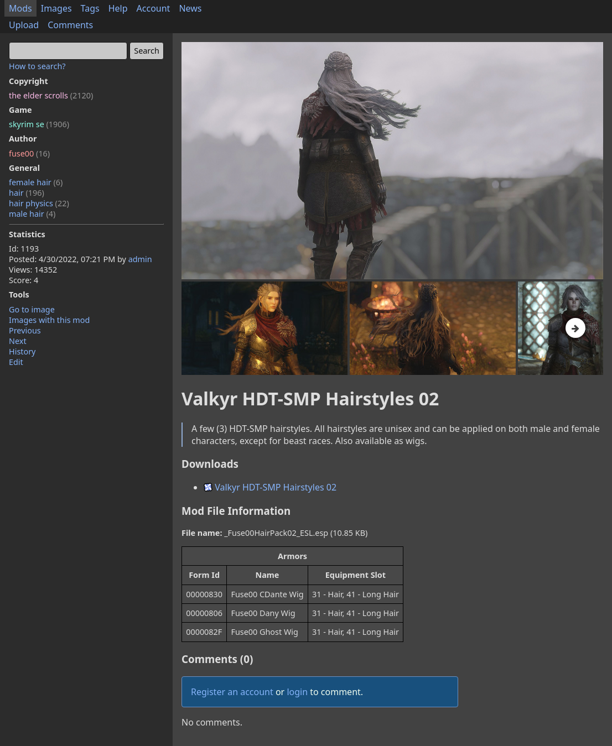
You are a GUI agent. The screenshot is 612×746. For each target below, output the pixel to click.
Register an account (232, 692)
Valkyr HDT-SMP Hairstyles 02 (270, 487)
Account (153, 8)
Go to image (32, 309)
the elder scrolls (51, 95)
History (22, 351)
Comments (70, 25)
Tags (90, 8)
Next (18, 341)
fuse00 (29, 153)
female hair (36, 182)
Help (118, 8)
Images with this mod (49, 320)
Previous (25, 330)
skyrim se (39, 124)
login (297, 692)
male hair (32, 213)
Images (56, 8)
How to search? (37, 66)
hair (26, 192)
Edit (16, 362)
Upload (24, 25)
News (190, 8)
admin (140, 259)
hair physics (39, 203)
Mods (20, 8)
